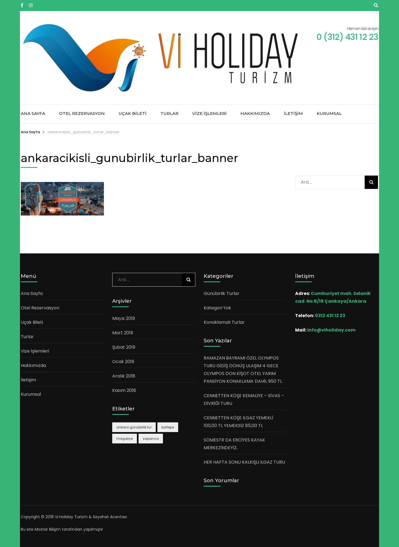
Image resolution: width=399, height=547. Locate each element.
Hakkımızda (255, 113)
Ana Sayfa (33, 113)
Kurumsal (329, 113)
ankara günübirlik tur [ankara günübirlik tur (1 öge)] (134, 427)
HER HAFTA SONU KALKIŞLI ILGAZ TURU (244, 462)
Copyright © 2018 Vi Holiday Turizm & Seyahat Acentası (74, 517)
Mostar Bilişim (48, 529)
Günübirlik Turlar (221, 293)
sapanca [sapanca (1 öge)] (151, 438)
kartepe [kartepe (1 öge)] (168, 427)
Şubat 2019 (123, 347)
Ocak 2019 (123, 361)
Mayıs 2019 (123, 318)
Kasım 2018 (124, 390)
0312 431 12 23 (330, 315)
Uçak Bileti (133, 113)
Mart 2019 (122, 333)
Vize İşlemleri (209, 113)
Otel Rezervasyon (82, 113)
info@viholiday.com (331, 330)
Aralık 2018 (123, 376)
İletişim (293, 113)
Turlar (169, 113)
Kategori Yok (217, 308)
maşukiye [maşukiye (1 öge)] (124, 438)
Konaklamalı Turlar (224, 322)
